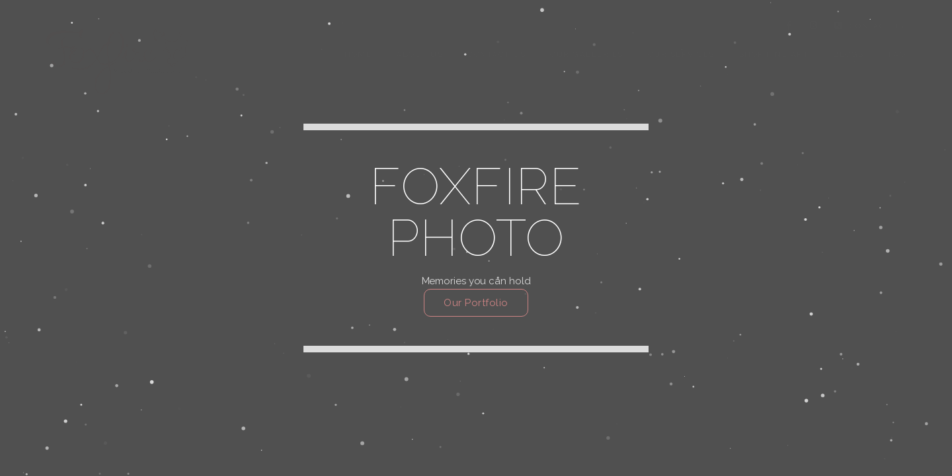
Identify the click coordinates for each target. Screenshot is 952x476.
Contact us (496, 54)
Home (358, 54)
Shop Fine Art (774, 54)
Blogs (848, 54)
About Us (419, 54)
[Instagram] (813, 27)
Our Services (681, 54)
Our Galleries (586, 54)
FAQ (897, 54)
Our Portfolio (476, 303)
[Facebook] (789, 27)
